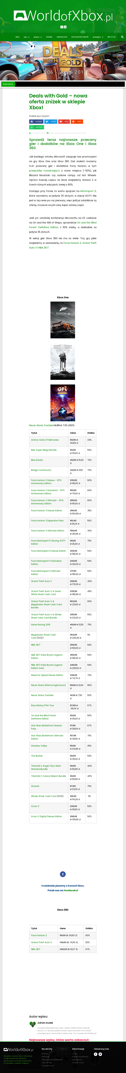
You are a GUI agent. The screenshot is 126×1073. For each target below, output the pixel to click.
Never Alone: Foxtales (41, 425)
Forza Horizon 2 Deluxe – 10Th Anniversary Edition (46, 482)
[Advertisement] (62, 276)
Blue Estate (37, 460)
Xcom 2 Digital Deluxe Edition (46, 816)
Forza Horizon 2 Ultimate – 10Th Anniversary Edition (47, 502)
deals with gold (55, 133)
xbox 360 (74, 133)
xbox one (82, 133)
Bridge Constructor (41, 470)
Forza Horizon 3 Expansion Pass (47, 520)
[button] (36, 121)
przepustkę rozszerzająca (44, 170)
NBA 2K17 (44, 247)
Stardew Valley (39, 745)
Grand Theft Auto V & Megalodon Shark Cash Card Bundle (46, 604)
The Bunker (37, 755)
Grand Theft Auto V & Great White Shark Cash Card (46, 593)
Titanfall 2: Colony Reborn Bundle (48, 776)
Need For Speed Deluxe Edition (47, 675)
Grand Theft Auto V (41, 581)
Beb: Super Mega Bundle (44, 450)
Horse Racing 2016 (40, 624)
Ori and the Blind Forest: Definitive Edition (43, 717)
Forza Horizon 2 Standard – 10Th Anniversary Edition (48, 492)
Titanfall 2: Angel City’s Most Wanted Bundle (46, 767)
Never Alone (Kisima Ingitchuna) (48, 685)
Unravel (35, 786)
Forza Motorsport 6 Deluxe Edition (48, 550)
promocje (66, 133)
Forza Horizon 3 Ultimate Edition (47, 530)
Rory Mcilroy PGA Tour (42, 705)
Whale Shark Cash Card (43, 796)
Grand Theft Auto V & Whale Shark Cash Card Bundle (46, 616)
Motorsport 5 (88, 191)
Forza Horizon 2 (72, 243)
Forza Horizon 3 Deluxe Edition (46, 510)
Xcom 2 (35, 806)
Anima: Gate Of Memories (45, 439)
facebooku (70, 890)
